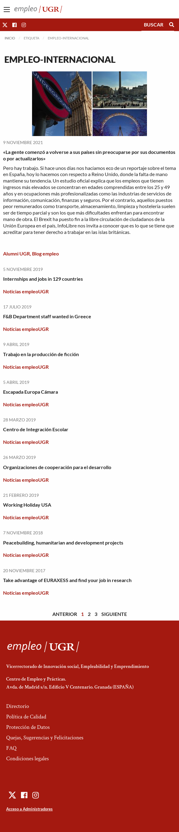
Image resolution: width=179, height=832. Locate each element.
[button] (5, 25)
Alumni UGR (16, 253)
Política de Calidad (26, 716)
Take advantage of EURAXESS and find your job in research (67, 580)
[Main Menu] (7, 9)
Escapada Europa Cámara (30, 392)
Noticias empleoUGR (26, 291)
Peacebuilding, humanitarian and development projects (63, 542)
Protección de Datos (28, 727)
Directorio (17, 706)
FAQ (11, 748)
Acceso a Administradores (29, 808)
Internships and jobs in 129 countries (43, 279)
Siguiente (114, 614)
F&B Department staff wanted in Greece (47, 316)
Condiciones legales (27, 758)
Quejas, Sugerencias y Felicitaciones (44, 737)
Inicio (10, 38)
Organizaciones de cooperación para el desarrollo (57, 467)
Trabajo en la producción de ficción (41, 354)
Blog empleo (45, 253)
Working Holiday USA (27, 505)
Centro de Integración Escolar (35, 429)
